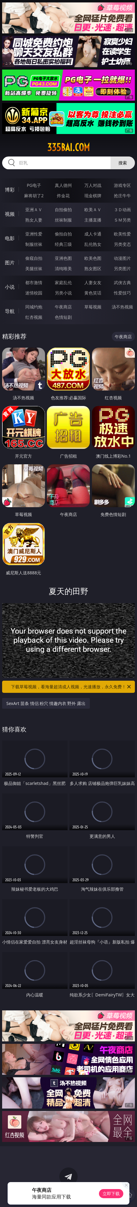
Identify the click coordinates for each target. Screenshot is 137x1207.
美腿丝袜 (33, 268)
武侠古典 (122, 282)
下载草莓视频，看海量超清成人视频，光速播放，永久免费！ (71, 686)
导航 (10, 311)
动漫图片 (122, 258)
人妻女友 (92, 282)
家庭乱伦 (63, 282)
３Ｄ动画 (122, 209)
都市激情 (33, 282)
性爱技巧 (122, 293)
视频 (10, 214)
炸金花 (63, 195)
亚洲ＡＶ (33, 209)
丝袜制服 (63, 220)
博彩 (10, 189)
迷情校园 (33, 293)
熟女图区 (92, 268)
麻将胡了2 (34, 195)
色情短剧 (63, 317)
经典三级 (63, 244)
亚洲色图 (63, 258)
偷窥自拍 (33, 258)
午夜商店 (63, 307)
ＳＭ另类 (122, 220)
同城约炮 (33, 307)
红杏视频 (33, 317)
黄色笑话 (92, 293)
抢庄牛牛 (122, 195)
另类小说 (63, 293)
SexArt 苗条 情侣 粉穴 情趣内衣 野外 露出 (46, 703)
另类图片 (122, 268)
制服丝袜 (33, 244)
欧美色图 (92, 258)
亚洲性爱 (33, 234)
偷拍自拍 (63, 234)
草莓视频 (92, 307)
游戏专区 (122, 185)
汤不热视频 (122, 307)
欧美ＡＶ (92, 209)
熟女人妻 (33, 220)
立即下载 (111, 1193)
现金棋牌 (92, 195)
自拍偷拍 (63, 209)
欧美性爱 (122, 234)
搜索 (122, 163)
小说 (10, 287)
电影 (10, 238)
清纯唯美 (63, 268)
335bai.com (68, 147)
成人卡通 (92, 234)
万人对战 (92, 185)
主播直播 (92, 220)
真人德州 (63, 185)
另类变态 (122, 244)
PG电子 (34, 185)
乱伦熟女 (92, 244)
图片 (10, 262)
